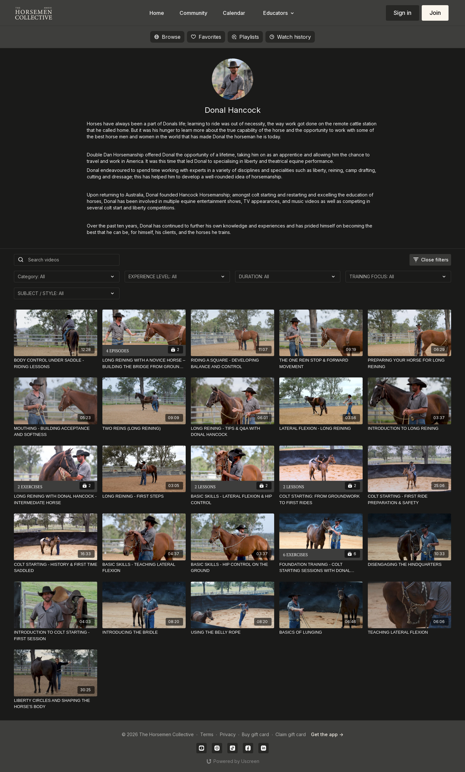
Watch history (290, 37)
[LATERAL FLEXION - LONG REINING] (321, 428)
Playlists (245, 37)
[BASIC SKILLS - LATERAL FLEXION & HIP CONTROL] (232, 499)
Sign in (402, 12)
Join (435, 12)
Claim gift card (290, 734)
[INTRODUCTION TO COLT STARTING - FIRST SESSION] (55, 635)
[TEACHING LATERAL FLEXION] (409, 632)
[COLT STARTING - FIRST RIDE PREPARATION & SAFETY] (409, 499)
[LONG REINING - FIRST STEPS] (144, 496)
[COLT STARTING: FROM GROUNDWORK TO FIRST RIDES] (321, 499)
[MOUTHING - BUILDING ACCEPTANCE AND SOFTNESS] (55, 431)
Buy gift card (255, 734)
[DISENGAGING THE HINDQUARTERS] (409, 564)
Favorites (206, 37)
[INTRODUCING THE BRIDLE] (144, 632)
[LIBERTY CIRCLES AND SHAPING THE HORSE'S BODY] (55, 703)
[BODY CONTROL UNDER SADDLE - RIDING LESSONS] (55, 363)
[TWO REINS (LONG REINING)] (144, 428)
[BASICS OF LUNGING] (321, 632)
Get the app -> (327, 734)
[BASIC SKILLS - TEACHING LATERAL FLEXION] (144, 567)
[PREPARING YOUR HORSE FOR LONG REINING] (409, 363)
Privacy (228, 734)
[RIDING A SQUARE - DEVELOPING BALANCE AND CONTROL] (232, 363)
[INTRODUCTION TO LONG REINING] (409, 428)
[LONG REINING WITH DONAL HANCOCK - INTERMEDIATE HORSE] (55, 499)
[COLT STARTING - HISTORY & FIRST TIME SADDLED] (55, 567)
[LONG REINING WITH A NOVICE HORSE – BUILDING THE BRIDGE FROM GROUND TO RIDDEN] (144, 363)
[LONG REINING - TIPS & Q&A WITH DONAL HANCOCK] (232, 431)
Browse (167, 37)
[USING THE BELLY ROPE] (232, 632)
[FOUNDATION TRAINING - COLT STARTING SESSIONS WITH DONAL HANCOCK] (321, 567)
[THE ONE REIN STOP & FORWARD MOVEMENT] (321, 363)
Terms (206, 734)
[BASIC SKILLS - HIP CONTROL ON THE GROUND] (232, 567)
